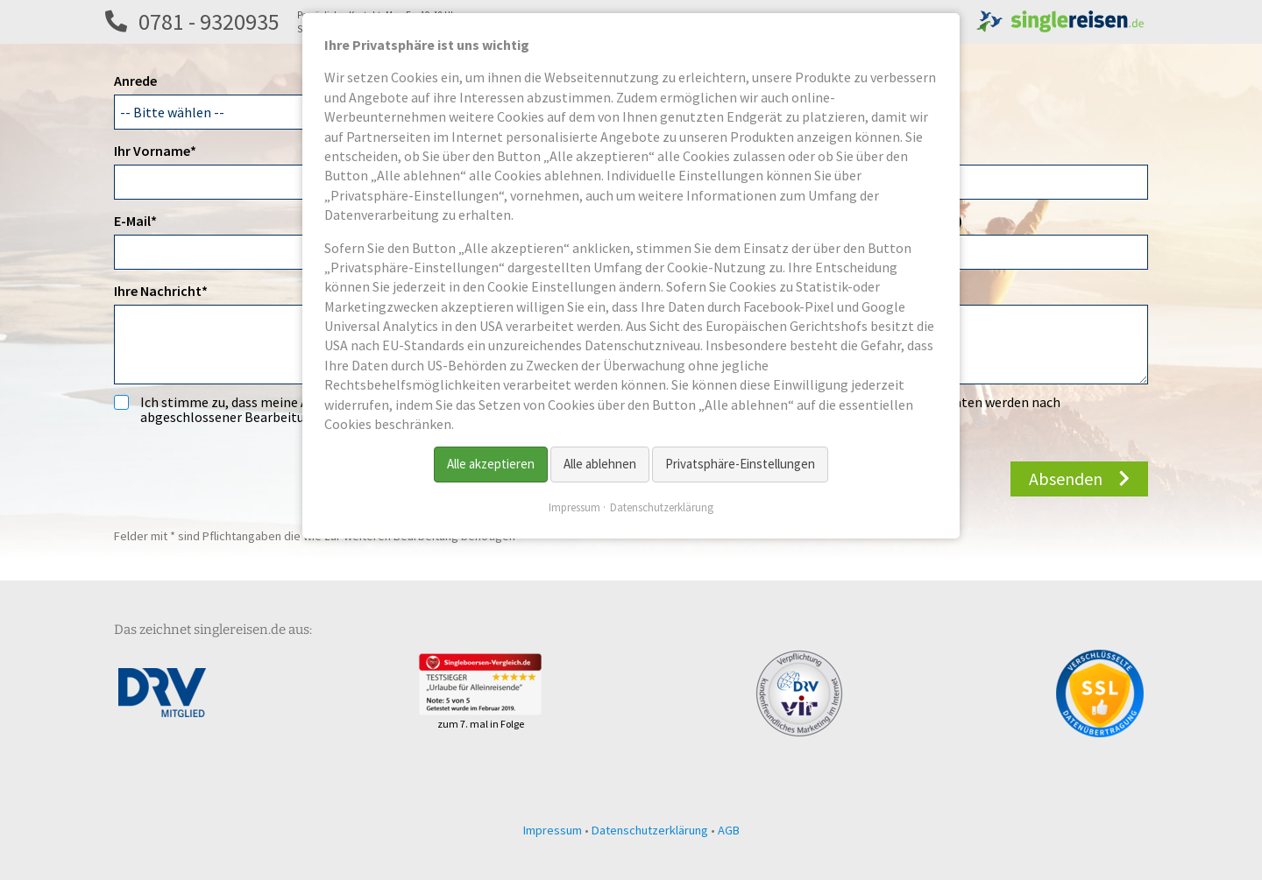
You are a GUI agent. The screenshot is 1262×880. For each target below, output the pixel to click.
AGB (729, 830)
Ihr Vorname (155, 149)
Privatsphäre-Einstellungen (740, 463)
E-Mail (146, 219)
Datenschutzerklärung (650, 830)
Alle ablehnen (600, 463)
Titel (829, 150)
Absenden (1065, 478)
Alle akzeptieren (491, 463)
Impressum (552, 830)
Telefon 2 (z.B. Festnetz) (888, 220)
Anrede (135, 80)
